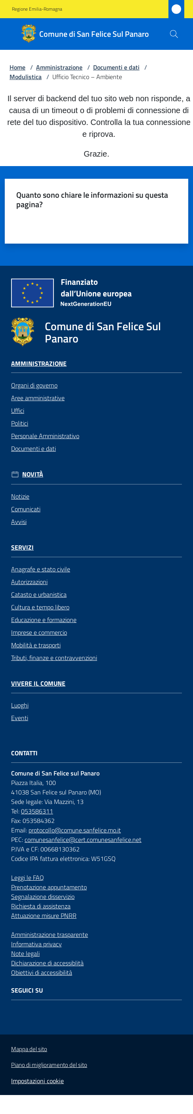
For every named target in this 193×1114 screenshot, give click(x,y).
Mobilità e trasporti (36, 645)
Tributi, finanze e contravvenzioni (54, 657)
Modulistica (26, 76)
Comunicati (25, 509)
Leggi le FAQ (27, 877)
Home (17, 67)
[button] (174, 34)
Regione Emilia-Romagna (37, 9)
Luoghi (20, 705)
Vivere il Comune (38, 683)
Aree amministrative (38, 398)
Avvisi (19, 521)
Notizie (20, 496)
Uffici (17, 410)
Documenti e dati (116, 67)
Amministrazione (59, 67)
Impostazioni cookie (37, 1081)
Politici (19, 423)
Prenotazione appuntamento (49, 887)
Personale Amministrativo (45, 436)
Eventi (19, 717)
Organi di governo (34, 385)
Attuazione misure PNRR (43, 915)
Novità (32, 474)
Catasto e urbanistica (39, 594)
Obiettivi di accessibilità (41, 972)
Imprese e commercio (39, 632)
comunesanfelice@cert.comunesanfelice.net (83, 839)
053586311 (37, 811)
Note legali (25, 953)
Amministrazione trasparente (49, 934)
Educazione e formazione (43, 619)
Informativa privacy (36, 944)
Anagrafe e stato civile (40, 569)
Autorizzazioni (29, 581)
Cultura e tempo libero (40, 607)
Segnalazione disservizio (43, 896)
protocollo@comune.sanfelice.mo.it (75, 830)
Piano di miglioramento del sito (49, 1064)
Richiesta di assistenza (41, 906)
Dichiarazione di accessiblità (47, 963)
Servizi (22, 547)
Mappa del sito (29, 1048)
